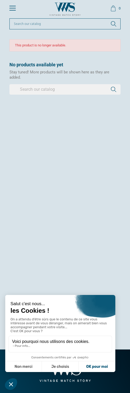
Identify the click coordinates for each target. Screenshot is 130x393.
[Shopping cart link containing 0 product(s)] (115, 8)
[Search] (65, 23)
